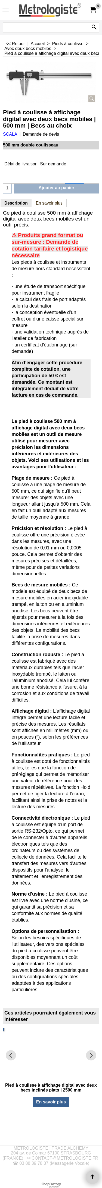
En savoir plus (49, 203)
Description (16, 203)
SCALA (10, 134)
